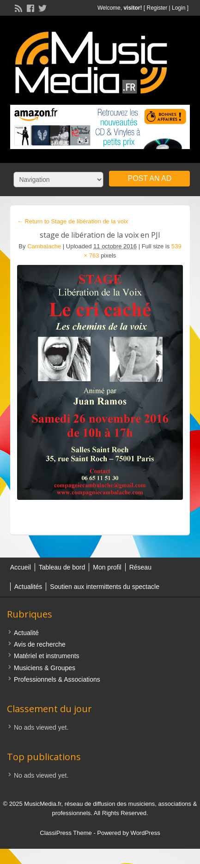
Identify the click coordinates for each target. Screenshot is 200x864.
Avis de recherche (40, 644)
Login (178, 8)
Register (156, 8)
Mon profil (107, 567)
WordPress (145, 832)
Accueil (20, 567)
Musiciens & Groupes (44, 668)
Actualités (28, 586)
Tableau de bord (62, 567)
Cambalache (44, 246)
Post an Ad (149, 178)
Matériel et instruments (46, 656)
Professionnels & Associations (57, 679)
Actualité (26, 632)
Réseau (140, 567)
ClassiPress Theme (65, 832)
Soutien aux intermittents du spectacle (104, 586)
